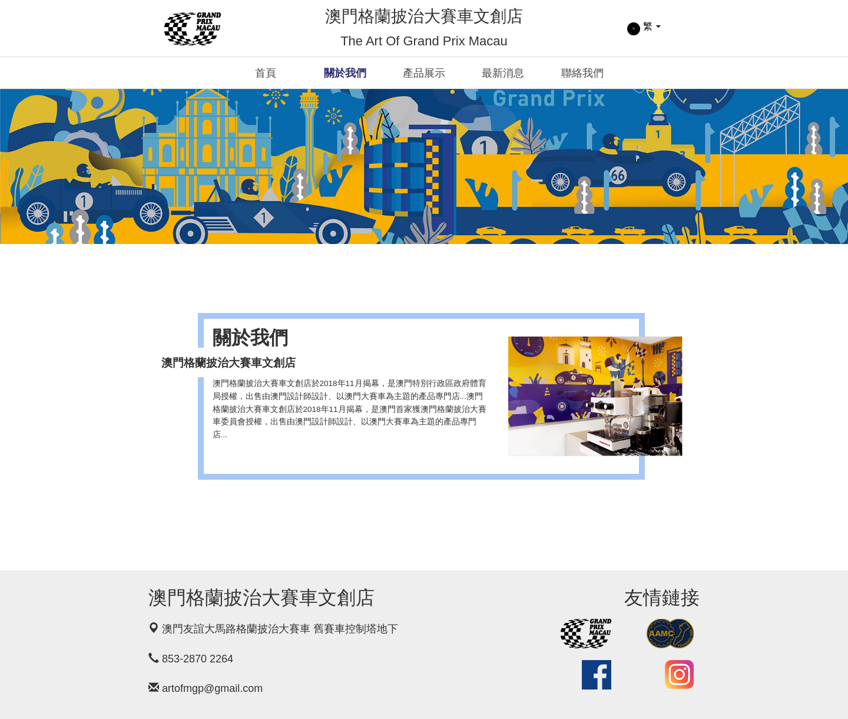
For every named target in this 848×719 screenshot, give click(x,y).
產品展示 (424, 73)
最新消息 (503, 73)
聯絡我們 (582, 73)
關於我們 (345, 73)
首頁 (265, 73)
